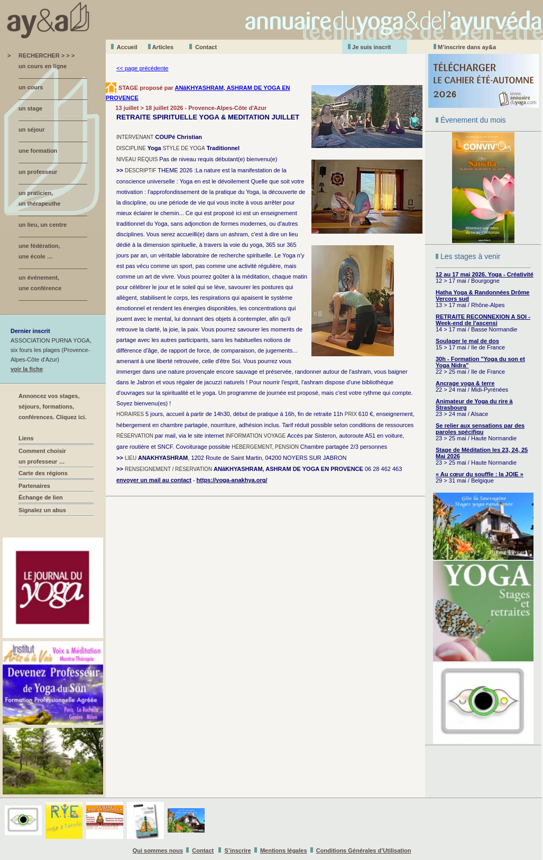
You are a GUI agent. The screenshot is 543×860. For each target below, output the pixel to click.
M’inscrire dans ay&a (467, 47)
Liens (26, 438)
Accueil (127, 47)
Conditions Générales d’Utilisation (363, 850)
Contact (206, 47)
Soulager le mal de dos (467, 341)
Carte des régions (43, 473)
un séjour (32, 129)
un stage (30, 108)
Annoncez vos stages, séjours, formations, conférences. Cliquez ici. (52, 406)
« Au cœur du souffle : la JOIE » (479, 474)
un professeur (38, 172)
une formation (38, 150)
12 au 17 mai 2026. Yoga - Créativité (484, 274)
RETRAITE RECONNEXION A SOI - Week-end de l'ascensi (483, 319)
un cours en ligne (43, 66)
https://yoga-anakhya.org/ (232, 480)
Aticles (162, 47)
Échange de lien (41, 497)
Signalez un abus (42, 510)
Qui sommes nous (158, 850)
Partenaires (34, 486)
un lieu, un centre (43, 224)
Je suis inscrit (371, 47)
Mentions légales (283, 850)
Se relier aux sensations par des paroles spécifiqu (480, 428)
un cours (31, 87)
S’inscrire (238, 850)
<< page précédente (142, 68)
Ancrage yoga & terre (465, 383)
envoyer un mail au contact (153, 480)
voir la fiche (27, 369)
